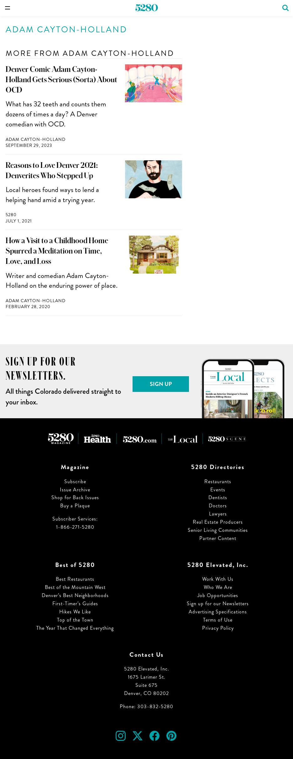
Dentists (217, 497)
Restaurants (217, 481)
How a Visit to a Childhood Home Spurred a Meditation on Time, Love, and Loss (57, 251)
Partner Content (217, 538)
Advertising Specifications (218, 611)
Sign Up (161, 384)
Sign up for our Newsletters (218, 603)
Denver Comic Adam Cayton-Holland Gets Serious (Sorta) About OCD (61, 80)
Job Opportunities (217, 595)
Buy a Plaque (75, 505)
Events (217, 489)
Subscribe (75, 481)
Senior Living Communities (218, 530)
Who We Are (218, 587)
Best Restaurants (75, 579)
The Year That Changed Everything (75, 628)
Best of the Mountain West (75, 587)
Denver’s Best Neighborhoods (75, 595)
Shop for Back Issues (75, 497)
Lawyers (218, 513)
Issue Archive (75, 489)
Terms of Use (218, 619)
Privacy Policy (218, 628)
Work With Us (217, 579)
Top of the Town (75, 619)
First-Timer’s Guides (75, 603)
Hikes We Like (75, 611)
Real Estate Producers (218, 522)
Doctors (218, 505)
